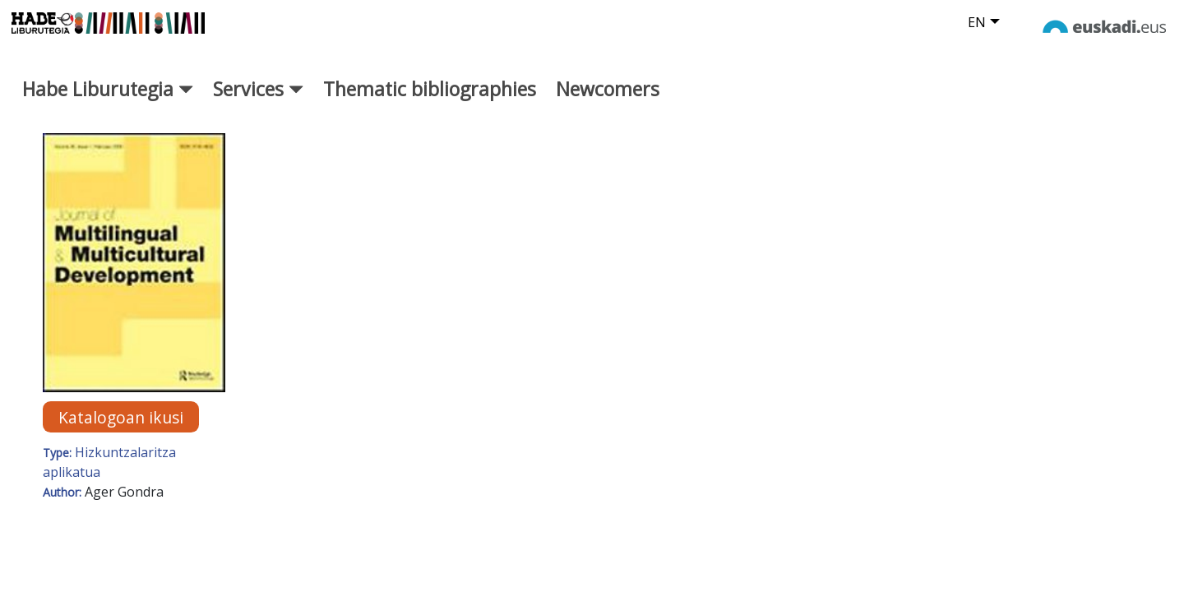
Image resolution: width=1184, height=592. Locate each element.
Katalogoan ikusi (120, 432)
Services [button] (258, 103)
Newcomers (607, 103)
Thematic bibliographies (429, 103)
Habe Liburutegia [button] (107, 103)
